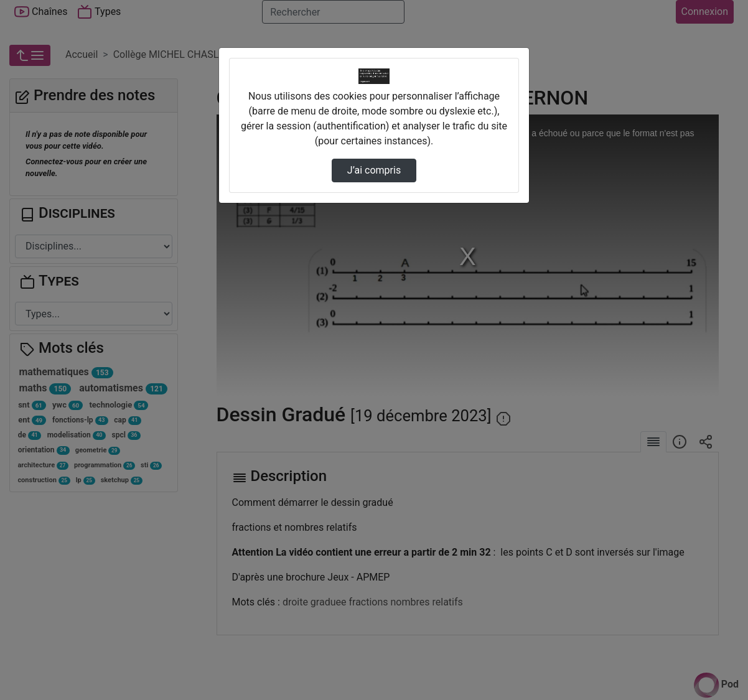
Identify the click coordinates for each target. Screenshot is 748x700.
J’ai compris (374, 170)
